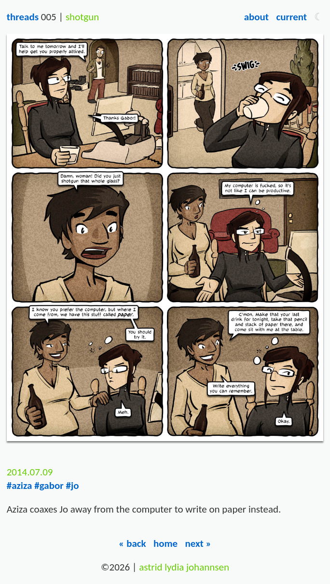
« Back (132, 543)
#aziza (19, 485)
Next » (198, 543)
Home (165, 543)
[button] (318, 17)
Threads (23, 17)
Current (291, 17)
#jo (72, 485)
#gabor (48, 485)
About (256, 17)
